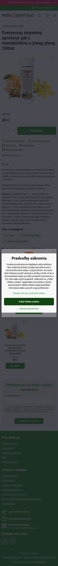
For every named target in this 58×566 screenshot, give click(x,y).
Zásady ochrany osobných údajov (29, 293)
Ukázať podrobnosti (29, 308)
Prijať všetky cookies (29, 301)
